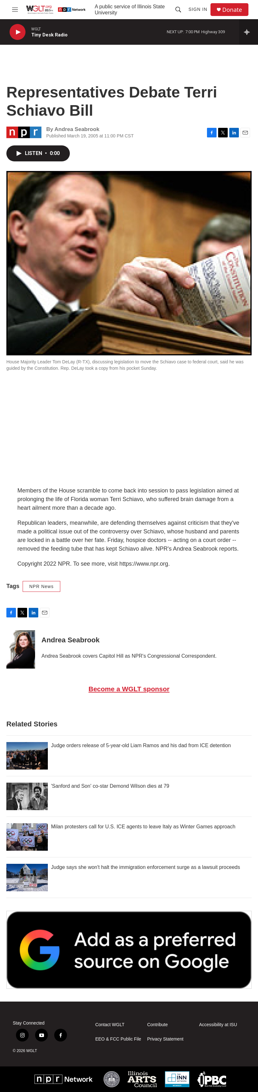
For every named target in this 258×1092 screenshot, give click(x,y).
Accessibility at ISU (218, 1024)
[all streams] (248, 32)
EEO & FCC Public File (118, 1039)
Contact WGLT (110, 1024)
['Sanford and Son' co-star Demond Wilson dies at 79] (27, 796)
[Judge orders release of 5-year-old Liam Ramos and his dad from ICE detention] (27, 756)
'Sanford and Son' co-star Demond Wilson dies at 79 (110, 786)
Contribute (157, 1024)
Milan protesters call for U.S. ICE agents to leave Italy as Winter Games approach (143, 826)
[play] (17, 32)
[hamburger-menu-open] (15, 9)
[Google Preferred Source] (129, 949)
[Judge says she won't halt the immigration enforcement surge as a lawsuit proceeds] (27, 877)
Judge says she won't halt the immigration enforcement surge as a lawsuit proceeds (145, 867)
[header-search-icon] (178, 9)
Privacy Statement (165, 1039)
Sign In (197, 9)
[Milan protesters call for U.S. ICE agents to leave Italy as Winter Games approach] (27, 837)
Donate (232, 9)
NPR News (41, 586)
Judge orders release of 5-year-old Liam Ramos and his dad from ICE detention (141, 745)
